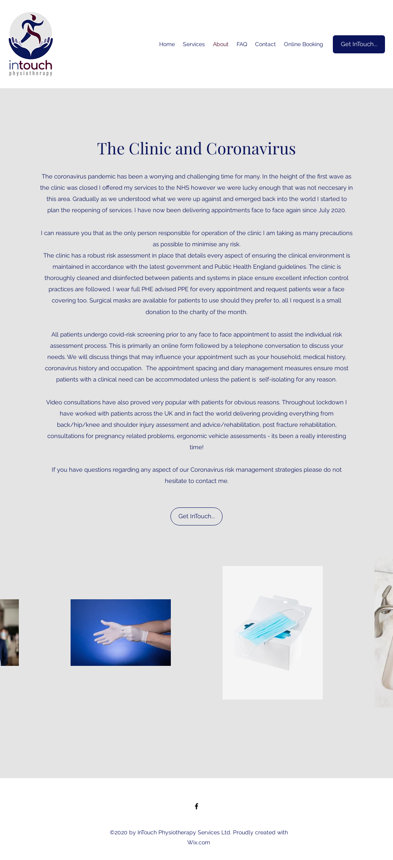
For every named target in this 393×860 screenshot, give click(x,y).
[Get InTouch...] (359, 44)
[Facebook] (196, 806)
